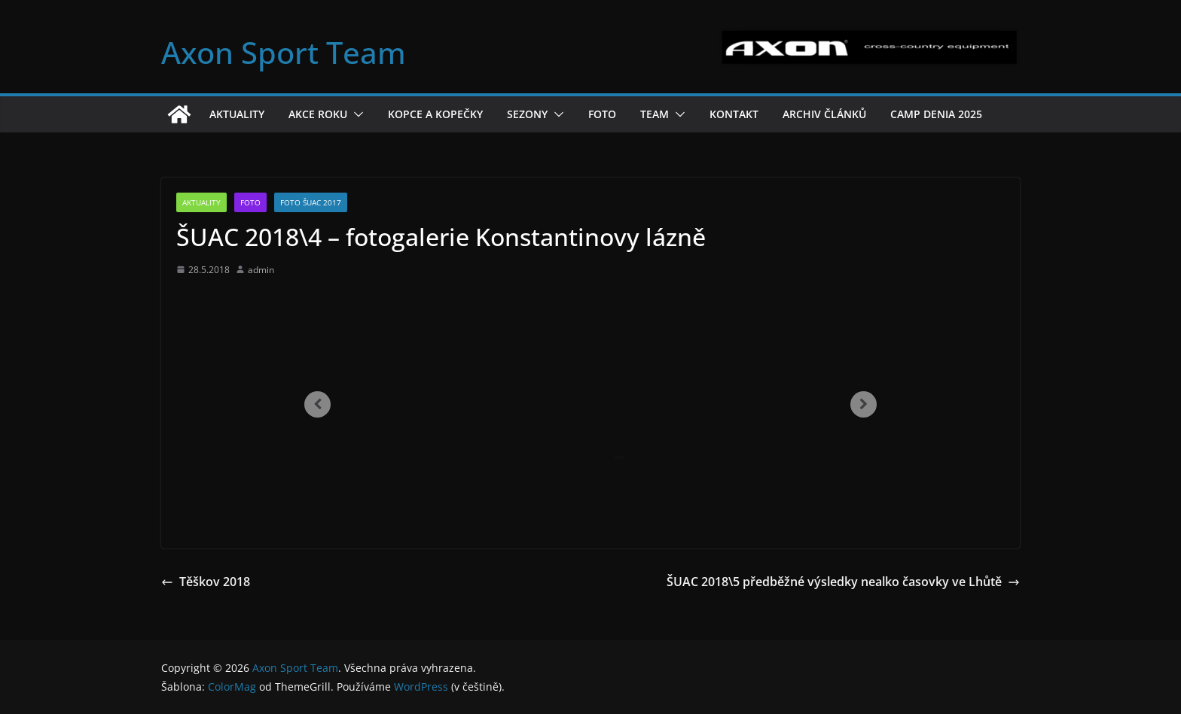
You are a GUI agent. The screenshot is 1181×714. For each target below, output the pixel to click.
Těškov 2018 (205, 581)
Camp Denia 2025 (936, 114)
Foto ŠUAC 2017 (310, 202)
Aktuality (236, 114)
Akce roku (317, 114)
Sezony (527, 114)
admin (261, 269)
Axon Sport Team (283, 52)
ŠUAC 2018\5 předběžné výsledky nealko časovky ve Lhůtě (843, 581)
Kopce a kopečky (435, 114)
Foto (602, 114)
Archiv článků (824, 114)
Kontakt (734, 114)
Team (654, 114)
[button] (355, 114)
